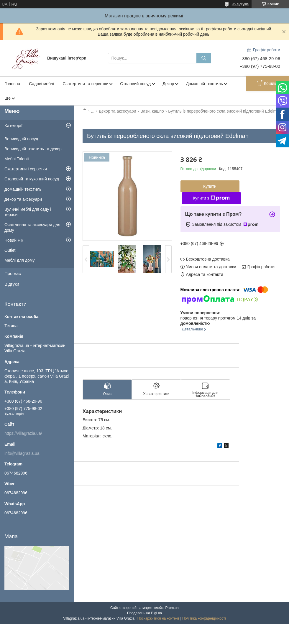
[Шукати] (203, 58)
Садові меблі (41, 83)
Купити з (211, 198)
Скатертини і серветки (25, 169)
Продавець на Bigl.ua (144, 613)
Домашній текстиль (204, 83)
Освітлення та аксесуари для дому (32, 227)
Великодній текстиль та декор (33, 148)
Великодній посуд (21, 138)
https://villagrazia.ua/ (23, 433)
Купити (209, 186)
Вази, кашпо (152, 111)
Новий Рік (13, 240)
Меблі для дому (19, 260)
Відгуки (11, 284)
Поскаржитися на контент (158, 618)
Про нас (12, 273)
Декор (168, 83)
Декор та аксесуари (117, 111)
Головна (12, 83)
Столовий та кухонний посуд (31, 179)
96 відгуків (240, 4)
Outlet (9, 250)
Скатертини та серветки (86, 83)
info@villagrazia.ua (22, 453)
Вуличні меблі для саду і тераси (27, 212)
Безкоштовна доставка (208, 259)
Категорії (13, 125)
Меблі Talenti (16, 159)
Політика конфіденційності (204, 618)
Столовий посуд (135, 83)
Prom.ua (172, 608)
